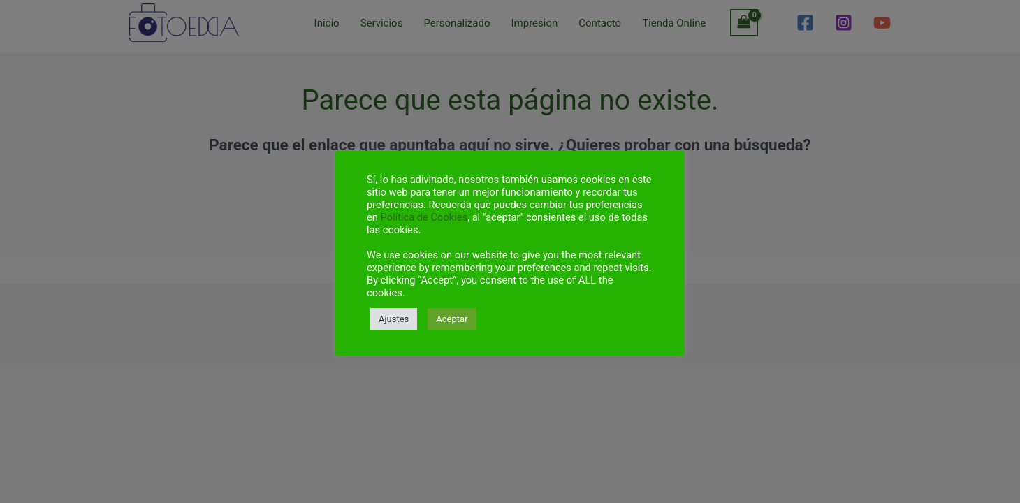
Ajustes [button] (394, 319)
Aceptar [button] (451, 319)
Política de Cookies (424, 217)
